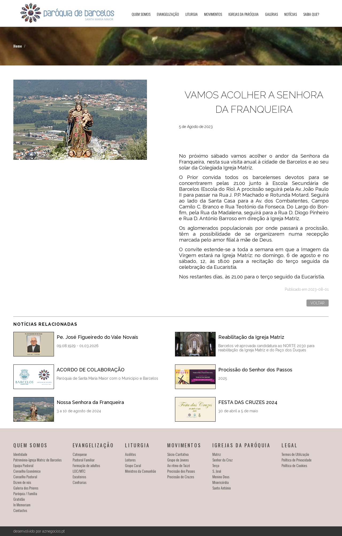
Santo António (221, 488)
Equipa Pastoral (23, 465)
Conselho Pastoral (25, 476)
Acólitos (130, 454)
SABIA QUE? (311, 14)
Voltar (317, 303)
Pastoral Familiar (84, 460)
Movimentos (213, 14)
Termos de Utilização (295, 454)
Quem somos (141, 14)
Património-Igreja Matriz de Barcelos (37, 460)
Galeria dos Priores (25, 488)
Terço (215, 465)
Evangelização (168, 14)
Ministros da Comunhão (140, 471)
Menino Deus (220, 476)
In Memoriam (21, 504)
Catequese (80, 454)
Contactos (20, 510)
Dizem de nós (22, 482)
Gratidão (19, 499)
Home (17, 46)
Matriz (216, 454)
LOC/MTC (79, 471)
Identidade (20, 454)
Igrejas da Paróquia (243, 14)
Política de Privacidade (297, 460)
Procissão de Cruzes (180, 476)
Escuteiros (79, 476)
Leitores (130, 460)
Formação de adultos (86, 465)
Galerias (271, 14)
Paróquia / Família (25, 493)
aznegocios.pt (53, 531)
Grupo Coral (133, 465)
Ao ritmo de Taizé (178, 465)
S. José (216, 471)
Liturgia (191, 14)
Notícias (290, 14)
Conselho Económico (27, 471)
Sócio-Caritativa (178, 454)
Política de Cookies (294, 465)
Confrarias (79, 482)
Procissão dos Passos (181, 471)
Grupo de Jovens (178, 460)
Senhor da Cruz (222, 460)
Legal (290, 445)
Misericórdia (220, 482)
